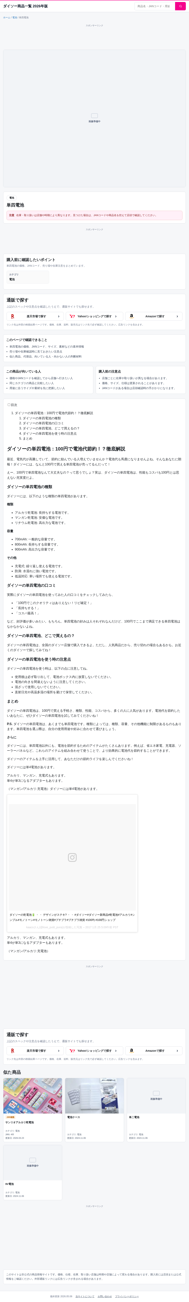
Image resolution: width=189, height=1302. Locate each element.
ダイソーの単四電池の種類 (42, 418)
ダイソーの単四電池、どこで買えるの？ (51, 428)
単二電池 (134, 1117)
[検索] (180, 6)
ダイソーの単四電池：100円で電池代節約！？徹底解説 (54, 413)
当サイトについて (84, 1296)
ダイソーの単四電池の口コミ (43, 423)
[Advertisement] (94, 36)
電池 (14, 17)
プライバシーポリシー (127, 1296)
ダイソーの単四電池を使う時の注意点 (50, 433)
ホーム (6, 17)
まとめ (27, 438)
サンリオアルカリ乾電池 (19, 1122)
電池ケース (73, 1117)
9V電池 (9, 1184)
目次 (14, 405)
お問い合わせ (105, 1296)
